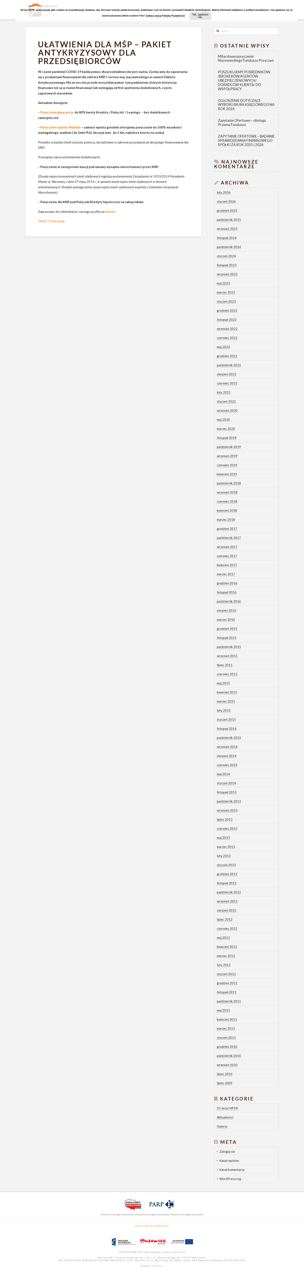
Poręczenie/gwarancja (56, 112)
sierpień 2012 (226, 910)
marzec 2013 (226, 847)
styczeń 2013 (226, 865)
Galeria (222, 1126)
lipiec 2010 (224, 1074)
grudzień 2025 (227, 210)
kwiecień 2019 (227, 474)
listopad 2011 (226, 992)
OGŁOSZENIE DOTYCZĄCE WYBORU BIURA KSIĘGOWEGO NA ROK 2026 (246, 105)
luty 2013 (224, 856)
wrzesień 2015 (227, 656)
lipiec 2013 (224, 819)
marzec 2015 (226, 701)
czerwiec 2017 (227, 556)
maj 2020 (223, 419)
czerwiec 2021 (227, 383)
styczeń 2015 (226, 719)
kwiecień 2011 (227, 1019)
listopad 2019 (226, 438)
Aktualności (225, 1117)
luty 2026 (224, 192)
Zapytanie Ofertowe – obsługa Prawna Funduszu (242, 123)
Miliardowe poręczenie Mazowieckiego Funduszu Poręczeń (246, 59)
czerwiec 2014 (227, 765)
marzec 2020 (226, 429)
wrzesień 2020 (227, 410)
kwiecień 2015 (227, 692)
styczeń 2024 (226, 256)
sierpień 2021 (226, 374)
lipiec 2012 (224, 919)
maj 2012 (223, 937)
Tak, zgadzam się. (200, 16)
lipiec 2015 (224, 665)
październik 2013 (229, 801)
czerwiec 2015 (227, 674)
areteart (157, 1266)
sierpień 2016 (226, 610)
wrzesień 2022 (227, 329)
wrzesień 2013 (227, 810)
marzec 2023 (226, 292)
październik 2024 (229, 247)
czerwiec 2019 (227, 465)
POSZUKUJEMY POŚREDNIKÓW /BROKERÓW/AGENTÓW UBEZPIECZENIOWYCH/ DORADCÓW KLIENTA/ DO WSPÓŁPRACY (244, 80)
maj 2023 (223, 283)
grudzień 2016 (227, 583)
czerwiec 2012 (227, 928)
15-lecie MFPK (227, 1108)
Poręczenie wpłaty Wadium (60, 127)
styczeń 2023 (226, 301)
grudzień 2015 (227, 628)
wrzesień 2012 (227, 901)
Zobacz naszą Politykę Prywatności (165, 15)
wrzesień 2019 (227, 456)
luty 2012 (224, 965)
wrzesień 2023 (227, 274)
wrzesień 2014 (227, 747)
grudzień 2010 (227, 1047)
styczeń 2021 (226, 401)
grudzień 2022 (227, 310)
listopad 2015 (226, 638)
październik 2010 (229, 1056)
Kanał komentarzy (232, 1170)
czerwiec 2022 (227, 338)
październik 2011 (229, 1001)
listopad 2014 (226, 728)
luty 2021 (224, 392)
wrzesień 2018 (227, 492)
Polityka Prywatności (152, 1226)
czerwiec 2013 (227, 828)
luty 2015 (224, 710)
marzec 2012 (226, 956)
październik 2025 (229, 219)
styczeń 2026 (226, 201)
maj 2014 (223, 774)
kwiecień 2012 (227, 947)
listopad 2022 (226, 319)
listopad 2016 (226, 592)
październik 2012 (229, 892)
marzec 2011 (226, 1028)
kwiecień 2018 (227, 510)
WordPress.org (230, 1179)
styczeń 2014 (226, 783)
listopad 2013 (226, 792)
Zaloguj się (227, 1151)
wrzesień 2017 (227, 547)
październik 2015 (229, 647)
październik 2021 (229, 365)
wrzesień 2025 (227, 229)
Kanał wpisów (229, 1160)
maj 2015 (223, 683)
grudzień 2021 (227, 356)
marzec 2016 (226, 619)
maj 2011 (223, 1010)
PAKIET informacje (51, 221)
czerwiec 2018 (227, 501)
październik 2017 (229, 538)
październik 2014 (229, 738)
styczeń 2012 (226, 974)
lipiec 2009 (224, 1083)
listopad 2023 (226, 265)
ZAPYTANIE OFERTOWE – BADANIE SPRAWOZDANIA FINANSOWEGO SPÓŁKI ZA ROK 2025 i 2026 (246, 140)
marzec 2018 (226, 519)
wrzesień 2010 (227, 1065)
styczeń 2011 (226, 1037)
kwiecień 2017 (227, 565)
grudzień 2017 (227, 528)
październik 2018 (229, 483)
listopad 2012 (226, 883)
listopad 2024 (226, 238)
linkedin (110, 211)
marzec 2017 (226, 574)
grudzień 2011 (227, 983)
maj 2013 (223, 837)
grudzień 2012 (227, 874)
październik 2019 (229, 447)
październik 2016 (229, 601)
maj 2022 (223, 347)
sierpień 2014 (226, 756)
